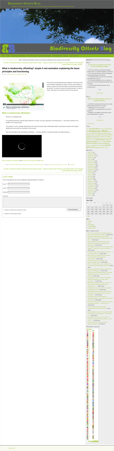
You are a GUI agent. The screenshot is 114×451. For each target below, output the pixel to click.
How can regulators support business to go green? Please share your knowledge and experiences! (98, 243)
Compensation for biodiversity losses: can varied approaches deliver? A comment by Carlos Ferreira (100, 274)
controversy (104, 134)
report (98, 145)
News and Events (57, 55)
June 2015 (90, 174)
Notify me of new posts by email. (13, 215)
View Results (99, 93)
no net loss (107, 141)
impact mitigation (106, 138)
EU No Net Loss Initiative (105, 136)
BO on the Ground (32, 55)
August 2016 (91, 157)
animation (50, 164)
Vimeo (42, 160)
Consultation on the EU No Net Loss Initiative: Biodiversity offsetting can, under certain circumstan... (99, 279)
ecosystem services (91, 136)
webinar (97, 147)
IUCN (111, 138)
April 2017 (90, 152)
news (102, 141)
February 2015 (91, 181)
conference (93, 134)
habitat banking (99, 138)
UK (92, 147)
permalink (72, 164)
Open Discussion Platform (18, 55)
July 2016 (90, 159)
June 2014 (90, 195)
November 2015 (92, 166)
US (94, 147)
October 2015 (91, 167)
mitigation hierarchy (105, 139)
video (65, 164)
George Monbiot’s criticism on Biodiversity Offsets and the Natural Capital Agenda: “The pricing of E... (100, 313)
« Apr (88, 216)
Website (5, 192)
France (88, 138)
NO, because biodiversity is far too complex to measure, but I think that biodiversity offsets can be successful (100, 82)
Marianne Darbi (23, 74)
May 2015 (90, 176)
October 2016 (91, 154)
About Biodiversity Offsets (12, 60)
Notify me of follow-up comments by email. (15, 211)
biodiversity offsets (57, 164)
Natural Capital (91, 141)
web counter (12, 448)
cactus (109, 133)
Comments (92, 226)
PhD (91, 143)
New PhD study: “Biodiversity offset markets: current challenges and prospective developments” (99, 257)
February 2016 (91, 161)
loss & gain (92, 139)
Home (3, 55)
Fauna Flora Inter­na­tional (30, 160)
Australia (92, 129)
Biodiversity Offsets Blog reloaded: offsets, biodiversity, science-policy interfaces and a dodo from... (100, 238)
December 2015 (92, 164)
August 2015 (91, 171)
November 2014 (92, 186)
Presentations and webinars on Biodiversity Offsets (33, 164)
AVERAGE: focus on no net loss (96, 107)
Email (5, 188)
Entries (91, 224)
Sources (65, 55)
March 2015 (91, 179)
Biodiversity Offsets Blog (24, 3)
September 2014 (92, 190)
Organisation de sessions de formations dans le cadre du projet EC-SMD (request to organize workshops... (100, 293)
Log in (89, 223)
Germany (93, 138)
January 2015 (91, 183)
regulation (94, 145)
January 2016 (91, 162)
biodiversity (102, 129)
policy (95, 143)
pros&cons (106, 143)
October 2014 (91, 188)
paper (88, 143)
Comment (5, 196)
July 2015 (90, 173)
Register (90, 221)
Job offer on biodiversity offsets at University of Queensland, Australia (22, 62)
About (8, 55)
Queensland (88, 145)
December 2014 (92, 185)
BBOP (97, 129)
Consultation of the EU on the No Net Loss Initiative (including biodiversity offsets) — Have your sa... (100, 318)
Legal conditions (74, 55)
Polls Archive (91, 123)
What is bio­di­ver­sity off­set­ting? (10, 160)
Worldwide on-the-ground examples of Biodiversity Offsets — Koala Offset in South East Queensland (100, 298)
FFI (63, 164)
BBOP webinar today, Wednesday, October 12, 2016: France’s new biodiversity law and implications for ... (99, 284)
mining (97, 139)
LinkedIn (88, 139)
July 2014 (90, 193)
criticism (110, 135)
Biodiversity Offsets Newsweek (99, 133)
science (102, 145)
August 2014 (91, 191)
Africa (87, 128)
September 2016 (92, 155)
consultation (98, 134)
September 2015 (92, 169)
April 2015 (90, 178)
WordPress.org (91, 228)
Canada (88, 134)
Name (5, 184)
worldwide (106, 147)
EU (97, 136)
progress (99, 143)
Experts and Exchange (45, 55)
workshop (102, 147)
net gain (99, 141)
